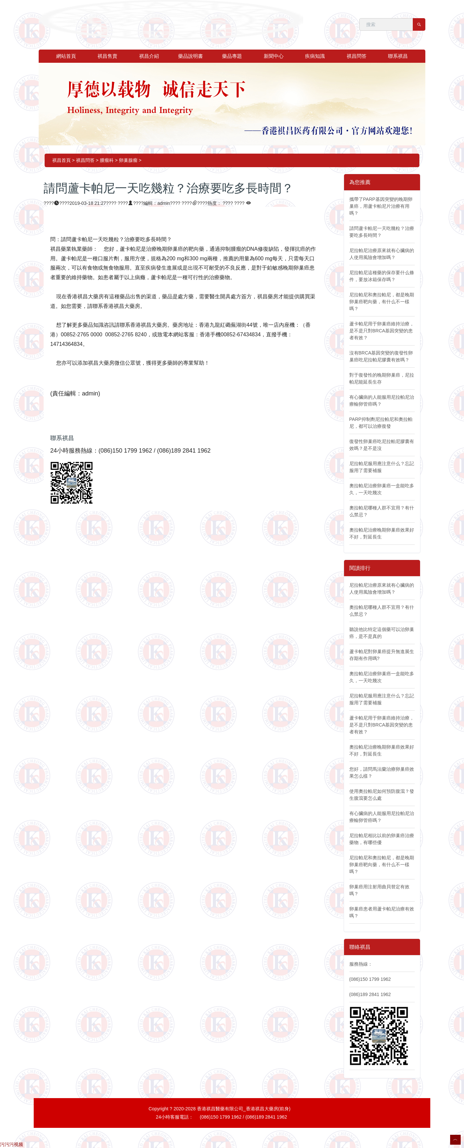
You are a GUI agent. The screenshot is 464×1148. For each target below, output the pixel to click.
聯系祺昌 (398, 56)
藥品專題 (232, 56)
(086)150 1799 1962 (370, 979)
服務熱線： (360, 964)
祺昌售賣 (107, 56)
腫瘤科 (107, 160)
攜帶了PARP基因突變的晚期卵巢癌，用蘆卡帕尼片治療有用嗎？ (380, 206)
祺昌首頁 (61, 160)
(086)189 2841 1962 (370, 994)
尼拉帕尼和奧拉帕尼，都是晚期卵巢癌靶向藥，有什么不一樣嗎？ (381, 301)
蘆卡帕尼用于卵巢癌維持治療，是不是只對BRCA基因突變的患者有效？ (381, 330)
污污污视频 (11, 1144)
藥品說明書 (190, 56)
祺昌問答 (357, 56)
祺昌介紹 (149, 56)
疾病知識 (315, 56)
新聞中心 (274, 56)
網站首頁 (66, 56)
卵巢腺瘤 (128, 160)
